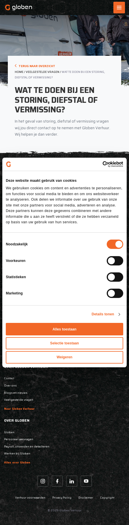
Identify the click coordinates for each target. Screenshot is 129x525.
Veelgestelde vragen (18, 400)
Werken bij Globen (17, 453)
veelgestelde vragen (42, 72)
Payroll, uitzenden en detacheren (26, 446)
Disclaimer (85, 497)
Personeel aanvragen (18, 439)
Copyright (107, 497)
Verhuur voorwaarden (30, 497)
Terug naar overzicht (35, 66)
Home (19, 72)
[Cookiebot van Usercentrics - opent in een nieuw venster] (98, 164)
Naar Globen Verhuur (19, 409)
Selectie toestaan (64, 343)
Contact (9, 378)
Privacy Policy (61, 497)
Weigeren (65, 357)
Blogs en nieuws (15, 393)
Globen (9, 432)
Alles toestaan (65, 329)
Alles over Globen (17, 462)
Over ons (10, 385)
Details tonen (103, 314)
